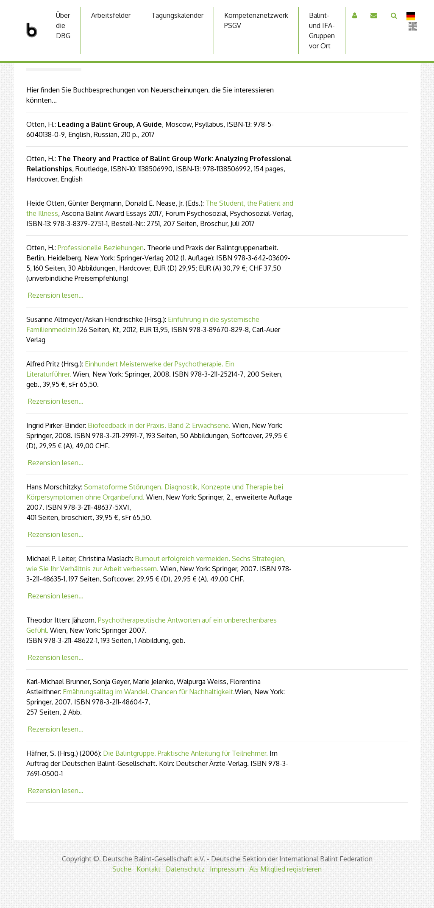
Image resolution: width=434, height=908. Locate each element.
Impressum (227, 869)
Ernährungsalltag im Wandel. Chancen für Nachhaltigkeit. (149, 691)
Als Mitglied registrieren (285, 869)
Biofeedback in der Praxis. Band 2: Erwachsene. (159, 425)
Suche (121, 869)
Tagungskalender (177, 15)
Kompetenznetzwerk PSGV (256, 20)
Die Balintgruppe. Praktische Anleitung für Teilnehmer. (185, 753)
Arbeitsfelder (111, 15)
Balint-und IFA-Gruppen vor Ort (322, 30)
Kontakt (148, 869)
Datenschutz (185, 869)
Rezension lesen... (55, 295)
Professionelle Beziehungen (101, 247)
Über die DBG (63, 25)
